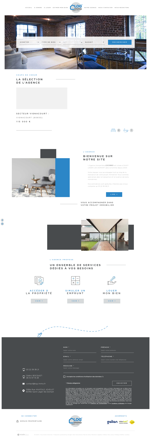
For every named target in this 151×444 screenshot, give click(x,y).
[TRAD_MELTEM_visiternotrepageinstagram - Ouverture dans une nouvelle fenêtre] (2, 223)
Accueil (28, 7)
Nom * (66, 347)
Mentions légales (96, 434)
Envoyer (122, 383)
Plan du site (86, 434)
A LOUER (47, 7)
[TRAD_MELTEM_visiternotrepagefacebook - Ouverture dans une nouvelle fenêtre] (2, 220)
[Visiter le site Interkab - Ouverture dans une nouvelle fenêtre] (123, 422)
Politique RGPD (119, 434)
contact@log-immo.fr (36, 384)
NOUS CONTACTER (106, 7)
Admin (105, 434)
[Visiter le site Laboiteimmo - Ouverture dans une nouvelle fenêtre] (23, 435)
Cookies (127, 434)
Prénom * (106, 347)
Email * (67, 356)
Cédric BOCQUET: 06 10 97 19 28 (34, 377)
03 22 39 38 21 (32, 370)
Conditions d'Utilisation (118, 403)
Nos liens (110, 434)
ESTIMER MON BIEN (60, 7)
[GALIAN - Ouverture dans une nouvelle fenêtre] (112, 422)
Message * (68, 366)
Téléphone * (107, 356)
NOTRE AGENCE (90, 7)
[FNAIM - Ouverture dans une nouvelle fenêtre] (132, 422)
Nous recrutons (122, 7)
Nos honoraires (77, 434)
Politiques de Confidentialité (98, 403)
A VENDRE (38, 7)
